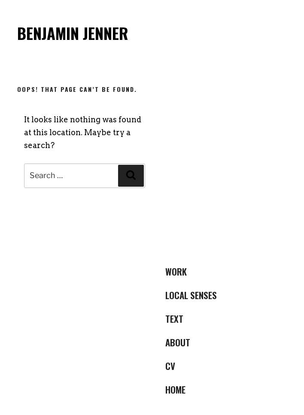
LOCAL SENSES (191, 295)
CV (170, 366)
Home (175, 389)
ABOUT (177, 342)
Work (176, 271)
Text (174, 318)
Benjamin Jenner (72, 32)
